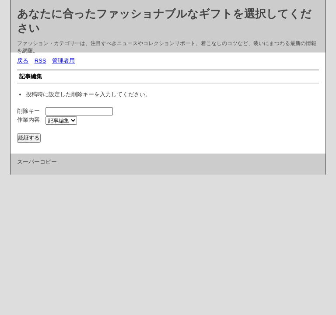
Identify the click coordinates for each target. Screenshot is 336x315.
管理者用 (63, 60)
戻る (22, 60)
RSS (40, 60)
